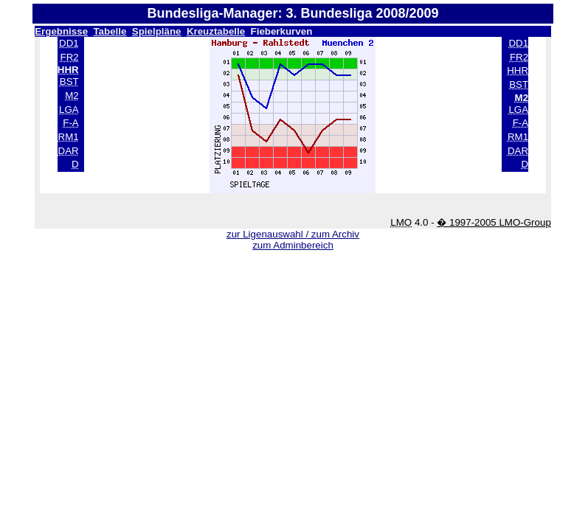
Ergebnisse (61, 31)
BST (69, 81)
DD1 (69, 43)
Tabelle (109, 31)
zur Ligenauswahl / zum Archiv (292, 234)
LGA (69, 109)
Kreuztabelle (216, 31)
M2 (72, 95)
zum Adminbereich (292, 245)
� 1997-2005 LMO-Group (494, 222)
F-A (70, 122)
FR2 (69, 57)
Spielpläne (156, 31)
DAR (68, 150)
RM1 (68, 136)
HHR (517, 70)
